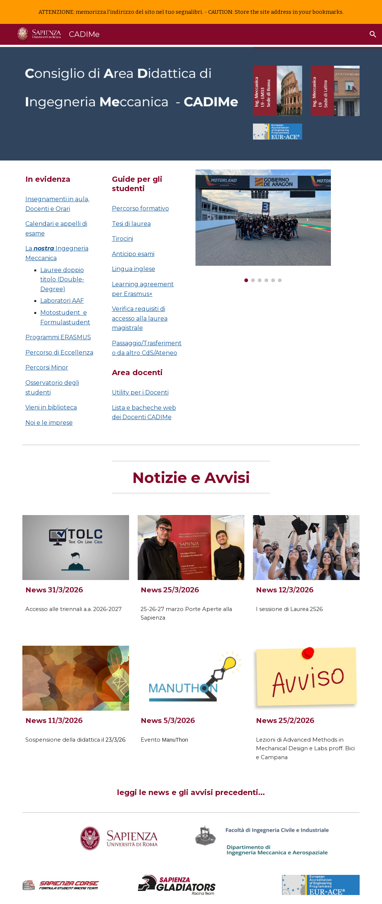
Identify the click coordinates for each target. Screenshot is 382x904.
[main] (61, 179)
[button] (373, 34)
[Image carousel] (263, 225)
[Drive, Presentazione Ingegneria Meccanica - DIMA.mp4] (263, 343)
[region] (191, 12)
